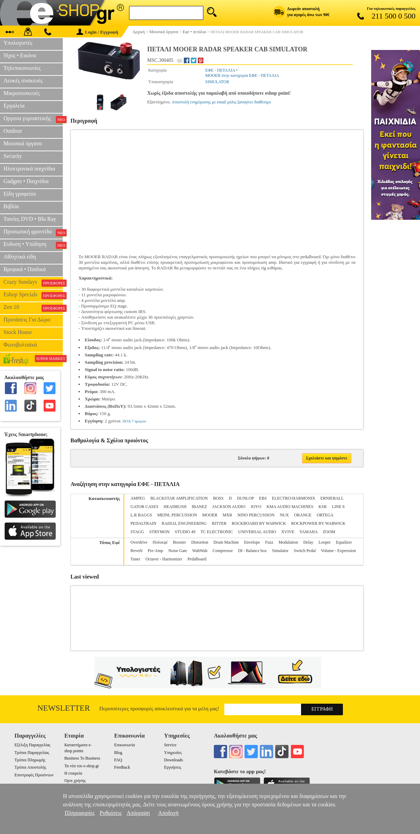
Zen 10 (33, 308)
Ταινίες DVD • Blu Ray (29, 219)
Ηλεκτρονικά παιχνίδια (29, 169)
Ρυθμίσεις (111, 813)
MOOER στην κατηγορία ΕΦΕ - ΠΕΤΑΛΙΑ (242, 75)
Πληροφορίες (80, 813)
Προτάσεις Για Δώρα (26, 319)
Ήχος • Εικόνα (19, 55)
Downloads (173, 759)
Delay (308, 542)
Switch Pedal (305, 550)
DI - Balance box (252, 550)
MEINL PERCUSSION (177, 515)
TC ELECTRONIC (217, 531)
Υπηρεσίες (173, 752)
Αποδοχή (168, 813)
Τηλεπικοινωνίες (22, 68)
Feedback (122, 767)
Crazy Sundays (33, 283)
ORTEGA (325, 515)
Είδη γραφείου (19, 194)
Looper (324, 542)
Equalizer (344, 542)
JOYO (255, 506)
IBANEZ (199, 506)
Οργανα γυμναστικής (33, 119)
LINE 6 (338, 506)
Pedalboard (196, 559)
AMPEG (137, 498)
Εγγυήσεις (172, 767)
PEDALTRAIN (143, 523)
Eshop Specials (33, 295)
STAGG (137, 531)
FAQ (118, 759)
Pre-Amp (155, 550)
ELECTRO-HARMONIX (293, 498)
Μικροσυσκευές (21, 93)
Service (170, 744)
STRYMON (159, 531)
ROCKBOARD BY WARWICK (259, 523)
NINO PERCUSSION (256, 515)
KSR (322, 506)
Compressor (222, 550)
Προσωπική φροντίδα (33, 232)
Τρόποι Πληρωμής (30, 759)
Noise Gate (177, 550)
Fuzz (269, 542)
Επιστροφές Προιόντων (34, 775)
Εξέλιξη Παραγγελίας (33, 744)
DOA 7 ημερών (134, 421)
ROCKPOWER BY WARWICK (318, 523)
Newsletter (63, 708)
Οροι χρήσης (74, 780)
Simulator (280, 550)
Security (12, 156)
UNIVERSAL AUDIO (257, 531)
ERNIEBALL (332, 498)
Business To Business (82, 758)
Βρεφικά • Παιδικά (24, 269)
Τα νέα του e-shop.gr (81, 765)
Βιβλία (11, 206)
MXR (227, 515)
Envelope (252, 542)
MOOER (209, 515)
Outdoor (12, 131)
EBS (263, 498)
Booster (179, 542)
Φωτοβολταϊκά (20, 345)
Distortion (199, 542)
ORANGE (303, 515)
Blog (118, 752)
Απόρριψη (138, 813)
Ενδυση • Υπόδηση (33, 245)
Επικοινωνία (124, 744)
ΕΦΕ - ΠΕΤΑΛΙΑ (220, 70)
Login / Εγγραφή (97, 32)
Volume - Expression (338, 550)
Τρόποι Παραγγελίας (32, 752)
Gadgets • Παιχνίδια (25, 181)
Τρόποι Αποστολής (30, 767)
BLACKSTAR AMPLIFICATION (179, 498)
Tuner (135, 559)
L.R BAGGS (141, 515)
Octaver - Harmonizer (163, 559)
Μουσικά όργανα (22, 143)
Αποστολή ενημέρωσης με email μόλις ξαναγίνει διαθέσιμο (221, 102)
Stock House (17, 332)
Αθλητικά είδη (19, 257)
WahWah (199, 550)
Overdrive (139, 542)
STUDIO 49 (185, 531)
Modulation (288, 542)
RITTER (219, 523)
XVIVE (287, 531)
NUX (284, 515)
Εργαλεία (13, 106)
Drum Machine (226, 542)
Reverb (136, 550)
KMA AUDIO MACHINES (290, 506)
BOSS (218, 498)
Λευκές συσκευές (23, 81)
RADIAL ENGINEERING (184, 523)
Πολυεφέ (160, 542)
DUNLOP (245, 498)
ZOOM (329, 531)
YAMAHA (308, 531)
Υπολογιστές (17, 43)
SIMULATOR (217, 81)
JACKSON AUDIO (228, 506)
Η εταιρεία (73, 773)
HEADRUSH (175, 506)
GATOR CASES (144, 506)
